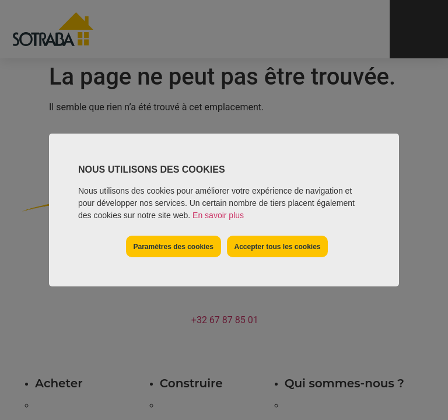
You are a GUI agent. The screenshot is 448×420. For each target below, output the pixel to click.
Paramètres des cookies (173, 247)
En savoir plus (218, 215)
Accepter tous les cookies (277, 247)
